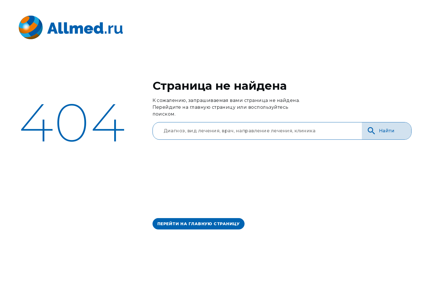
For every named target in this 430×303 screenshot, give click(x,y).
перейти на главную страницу (198, 223)
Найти (380, 131)
